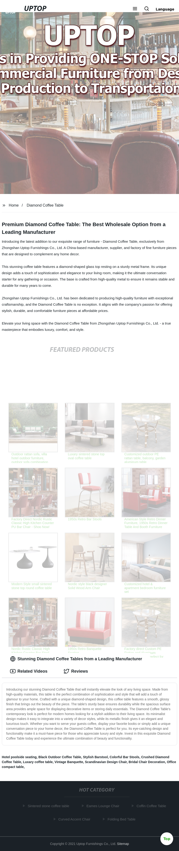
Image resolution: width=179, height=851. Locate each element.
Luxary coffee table (38, 762)
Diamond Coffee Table (45, 205)
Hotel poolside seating (19, 757)
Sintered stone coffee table (49, 806)
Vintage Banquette (69, 762)
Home (14, 205)
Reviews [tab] (76, 671)
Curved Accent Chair (75, 819)
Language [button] (165, 9)
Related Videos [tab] (29, 671)
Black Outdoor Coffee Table (59, 757)
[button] (135, 9)
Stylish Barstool (95, 757)
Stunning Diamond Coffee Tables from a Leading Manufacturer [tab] (76, 659)
